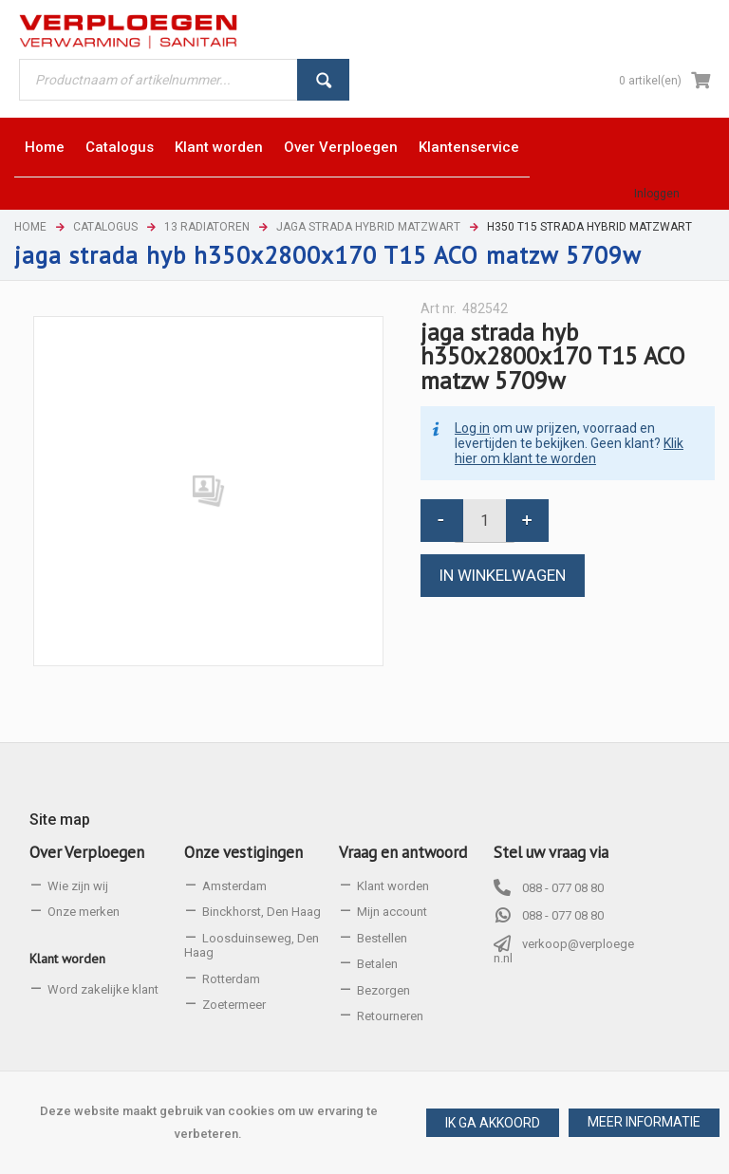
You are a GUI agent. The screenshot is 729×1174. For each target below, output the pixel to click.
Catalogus (105, 226)
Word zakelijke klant (103, 989)
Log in (472, 428)
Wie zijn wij (77, 886)
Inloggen (657, 193)
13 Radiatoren (207, 226)
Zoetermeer (234, 1004)
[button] (644, 1123)
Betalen (377, 964)
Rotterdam (231, 979)
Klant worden (67, 958)
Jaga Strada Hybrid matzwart (368, 226)
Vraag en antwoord (403, 852)
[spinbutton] (484, 520)
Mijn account (392, 911)
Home (30, 226)
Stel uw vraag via (551, 852)
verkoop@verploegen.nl (564, 951)
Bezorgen (383, 990)
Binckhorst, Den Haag (261, 911)
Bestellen (382, 938)
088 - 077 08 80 (563, 888)
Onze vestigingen (243, 852)
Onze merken (83, 911)
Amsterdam (234, 886)
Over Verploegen (86, 852)
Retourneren (390, 1016)
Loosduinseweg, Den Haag (251, 945)
